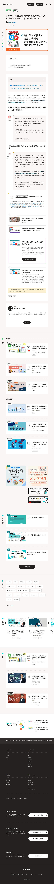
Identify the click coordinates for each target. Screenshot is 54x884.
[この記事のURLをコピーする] (2, 49)
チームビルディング (36, 590)
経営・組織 (31, 750)
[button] (5, 623)
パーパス (9, 599)
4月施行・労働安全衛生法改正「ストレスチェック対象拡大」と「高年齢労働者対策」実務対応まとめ (39, 367)
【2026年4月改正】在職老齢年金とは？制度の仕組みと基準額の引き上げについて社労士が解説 (39, 385)
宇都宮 (37, 203)
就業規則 (42, 430)
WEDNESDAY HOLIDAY (23, 590)
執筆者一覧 (13, 798)
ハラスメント (34, 448)
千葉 (42, 203)
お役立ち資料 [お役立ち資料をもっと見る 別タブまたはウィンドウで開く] (29, 567)
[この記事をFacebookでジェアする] (2, 37)
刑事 (37, 206)
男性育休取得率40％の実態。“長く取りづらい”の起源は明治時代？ (39, 677)
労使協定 (37, 430)
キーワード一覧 (9, 605)
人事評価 (29, 761)
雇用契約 (22, 581)
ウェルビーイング (10, 586)
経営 (29, 755)
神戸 (19, 204)
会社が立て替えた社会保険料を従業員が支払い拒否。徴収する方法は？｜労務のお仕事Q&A (37, 740)
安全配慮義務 (38, 372)
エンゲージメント (10, 590)
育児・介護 (34, 682)
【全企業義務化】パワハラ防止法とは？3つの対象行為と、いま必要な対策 (39, 443)
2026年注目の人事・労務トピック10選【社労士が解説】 (18, 632)
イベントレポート (31, 789)
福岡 (24, 204)
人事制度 (39, 586)
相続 (35, 206)
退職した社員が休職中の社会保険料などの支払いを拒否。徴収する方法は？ (26, 85)
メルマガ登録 (39, 4)
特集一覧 (25, 798)
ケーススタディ (32, 775)
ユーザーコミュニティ (32, 786)
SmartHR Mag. (8, 740)
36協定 (33, 430)
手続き (9, 363)
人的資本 (9, 595)
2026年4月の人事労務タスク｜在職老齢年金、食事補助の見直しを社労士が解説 (39, 347)
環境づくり (8, 780)
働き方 (8, 775)
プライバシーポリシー (25, 874)
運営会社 (13, 874)
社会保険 (10, 296)
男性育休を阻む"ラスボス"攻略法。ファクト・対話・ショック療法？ (39, 697)
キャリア (7, 782)
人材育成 (25, 595)
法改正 (39, 352)
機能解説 (29, 780)
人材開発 (29, 759)
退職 (14, 296)
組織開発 (31, 618)
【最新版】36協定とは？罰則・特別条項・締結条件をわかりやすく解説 (39, 425)
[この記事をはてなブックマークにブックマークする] (2, 46)
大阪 (16, 204)
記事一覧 (27, 322)
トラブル (15, 10)
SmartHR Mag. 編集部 (11, 22)
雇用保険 (43, 352)
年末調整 (16, 599)
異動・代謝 (30, 766)
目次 (27, 79)
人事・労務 (15, 740)
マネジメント (17, 595)
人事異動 (36, 581)
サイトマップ (40, 874)
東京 (34, 203)
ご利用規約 (18, 874)
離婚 (32, 206)
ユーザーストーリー (32, 784)
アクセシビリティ (33, 874)
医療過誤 (25, 206)
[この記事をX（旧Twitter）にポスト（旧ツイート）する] (2, 40)
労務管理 (9, 343)
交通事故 (29, 206)
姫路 (21, 204)
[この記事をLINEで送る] (2, 43)
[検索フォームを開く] (46, 4)
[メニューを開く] (50, 4)
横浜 (10, 204)
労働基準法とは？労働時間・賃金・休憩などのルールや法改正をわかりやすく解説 (39, 407)
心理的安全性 (21, 586)
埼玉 (40, 203)
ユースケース (30, 782)
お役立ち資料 (30, 4)
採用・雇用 (30, 764)
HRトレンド (34, 352)
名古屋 (13, 204)
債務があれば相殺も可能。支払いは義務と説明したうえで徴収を (25, 88)
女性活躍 (33, 354)
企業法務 (13, 206)
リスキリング (34, 595)
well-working (10, 673)
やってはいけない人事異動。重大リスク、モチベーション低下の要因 (39, 632)
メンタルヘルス (34, 450)
